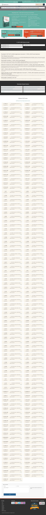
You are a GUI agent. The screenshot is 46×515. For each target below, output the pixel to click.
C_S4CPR (27, 199)
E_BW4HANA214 (5, 437)
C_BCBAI (5, 341)
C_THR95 (5, 370)
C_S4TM (5, 274)
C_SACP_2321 (27, 178)
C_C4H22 (5, 316)
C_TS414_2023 (5, 187)
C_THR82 (5, 362)
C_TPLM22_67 (27, 116)
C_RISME (27, 383)
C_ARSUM (27, 341)
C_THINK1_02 (27, 466)
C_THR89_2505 (27, 395)
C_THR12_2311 (5, 433)
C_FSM (5, 299)
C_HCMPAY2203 (5, 141)
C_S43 (27, 287)
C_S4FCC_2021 (5, 149)
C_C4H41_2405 (5, 416)
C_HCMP (27, 295)
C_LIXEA (27, 291)
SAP (4, 7)
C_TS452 (27, 224)
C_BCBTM (27, 337)
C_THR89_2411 (5, 408)
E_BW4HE (27, 212)
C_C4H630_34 (27, 433)
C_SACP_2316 (27, 174)
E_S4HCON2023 (5, 441)
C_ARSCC (5, 345)
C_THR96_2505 (27, 387)
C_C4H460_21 (5, 462)
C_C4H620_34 (5, 445)
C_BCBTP (5, 337)
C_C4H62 (27, 366)
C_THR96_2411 (27, 408)
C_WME (5, 216)
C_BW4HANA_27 (27, 128)
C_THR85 (5, 245)
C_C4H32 (27, 312)
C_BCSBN (5, 333)
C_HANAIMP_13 (27, 391)
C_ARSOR (5, 358)
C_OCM (5, 291)
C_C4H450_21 (5, 458)
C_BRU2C (5, 320)
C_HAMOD (27, 362)
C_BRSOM (27, 320)
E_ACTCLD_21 (27, 470)
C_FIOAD (27, 299)
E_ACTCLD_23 (27, 458)
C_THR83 (5, 249)
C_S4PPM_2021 (5, 153)
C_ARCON (5, 349)
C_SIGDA (5, 266)
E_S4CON (5, 212)
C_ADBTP (5, 199)
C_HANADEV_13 (5, 391)
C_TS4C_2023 (27, 149)
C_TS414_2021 (27, 153)
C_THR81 (5, 195)
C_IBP (5, 191)
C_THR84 (27, 245)
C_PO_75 (5, 387)
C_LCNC (5, 383)
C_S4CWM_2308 (27, 170)
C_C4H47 (5, 374)
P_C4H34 (5, 203)
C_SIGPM (27, 262)
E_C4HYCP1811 (27, 462)
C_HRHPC (5, 295)
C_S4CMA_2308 (5, 166)
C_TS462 (5, 224)
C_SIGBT (27, 266)
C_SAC (27, 270)
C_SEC (5, 270)
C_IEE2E (27, 191)
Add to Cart (14, 26)
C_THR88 (27, 237)
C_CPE (27, 358)
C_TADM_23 (27, 437)
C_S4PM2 (27, 274)
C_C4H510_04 (27, 124)
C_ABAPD (27, 187)
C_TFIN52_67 (5, 103)
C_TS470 (27, 220)
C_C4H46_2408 (27, 412)
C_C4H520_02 (5, 120)
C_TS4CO (5, 220)
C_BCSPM (27, 324)
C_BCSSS (5, 324)
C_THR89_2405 (5, 420)
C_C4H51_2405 (27, 416)
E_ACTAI (27, 203)
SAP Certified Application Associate (10, 7)
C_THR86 (27, 241)
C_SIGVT (5, 262)
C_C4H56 (5, 312)
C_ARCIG (27, 349)
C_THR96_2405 (27, 420)
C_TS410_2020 (5, 124)
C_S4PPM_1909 (27, 120)
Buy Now (21, 109)
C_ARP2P (27, 345)
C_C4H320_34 (27, 441)
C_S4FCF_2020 (5, 145)
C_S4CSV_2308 (5, 170)
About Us (3, 503)
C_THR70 (27, 249)
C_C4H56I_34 (5, 178)
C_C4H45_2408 (5, 412)
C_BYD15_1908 (5, 116)
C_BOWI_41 (5, 395)
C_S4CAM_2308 (27, 162)
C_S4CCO (5, 287)
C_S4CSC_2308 (27, 166)
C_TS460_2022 (5, 162)
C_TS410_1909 (27, 145)
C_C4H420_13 (5, 128)
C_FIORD (5, 366)
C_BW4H (27, 316)
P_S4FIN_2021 (5, 466)
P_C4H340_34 (27, 445)
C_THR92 (5, 237)
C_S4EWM (27, 370)
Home (2, 7)
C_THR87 (5, 241)
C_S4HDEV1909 (5, 470)
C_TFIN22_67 (27, 103)
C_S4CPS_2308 (5, 174)
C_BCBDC (27, 374)
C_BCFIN (27, 333)
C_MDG (27, 195)
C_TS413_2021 (27, 141)
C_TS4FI (27, 216)
